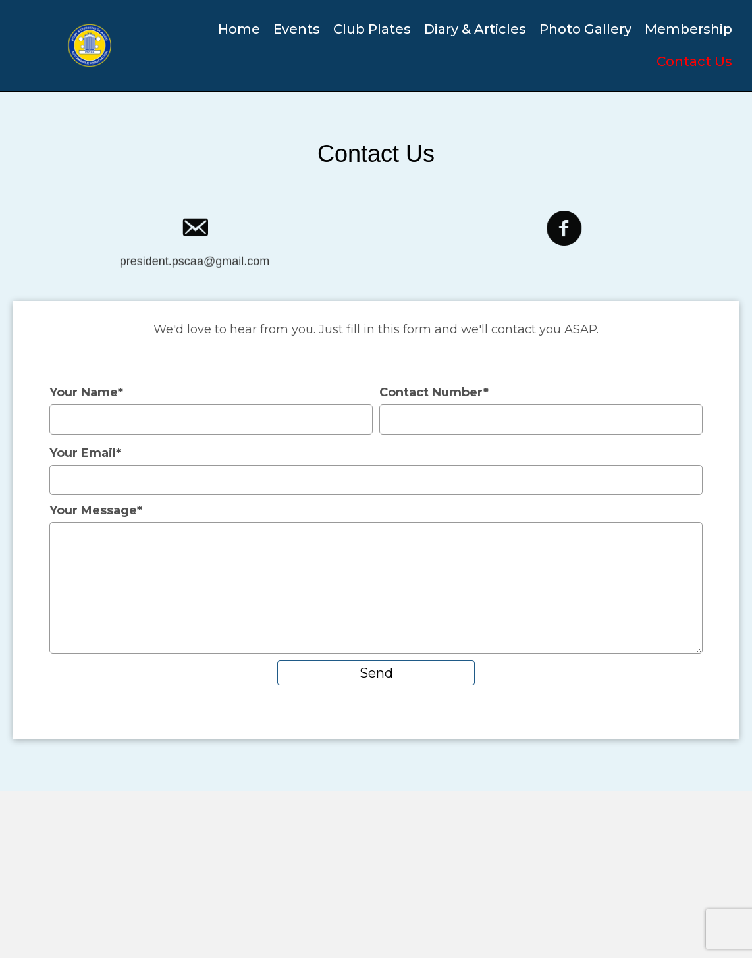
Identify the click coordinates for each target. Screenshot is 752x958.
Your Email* (376, 470)
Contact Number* (541, 410)
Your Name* (211, 410)
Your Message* (376, 578)
